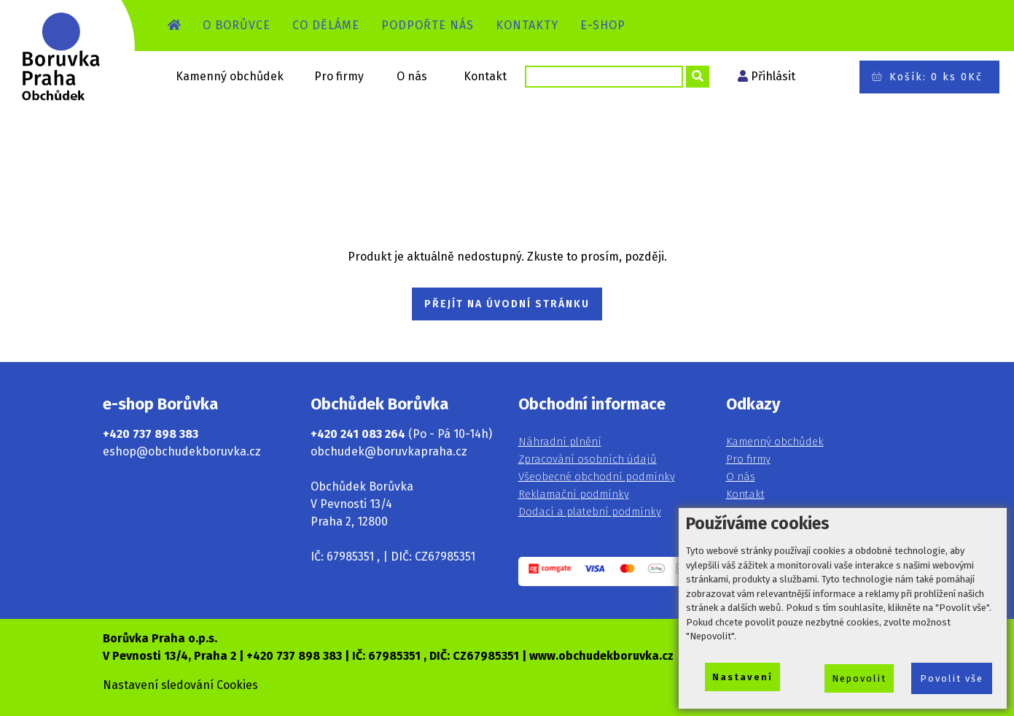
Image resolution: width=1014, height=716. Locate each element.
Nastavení (742, 676)
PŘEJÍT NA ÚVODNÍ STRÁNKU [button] (507, 304)
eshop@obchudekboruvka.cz (182, 451)
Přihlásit (773, 76)
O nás (412, 76)
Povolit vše (951, 678)
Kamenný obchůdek (230, 76)
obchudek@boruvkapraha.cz (389, 451)
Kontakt (485, 76)
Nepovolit (859, 678)
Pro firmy (339, 76)
